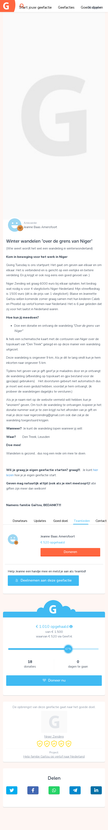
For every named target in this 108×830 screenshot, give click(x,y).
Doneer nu (54, 680)
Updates (40, 521)
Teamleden (82, 521)
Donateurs (20, 521)
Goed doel (60, 521)
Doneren (70, 552)
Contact (101, 521)
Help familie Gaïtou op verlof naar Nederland (54, 756)
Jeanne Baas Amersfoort (40, 227)
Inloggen (94, 7)
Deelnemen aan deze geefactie (43, 580)
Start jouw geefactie (35, 7)
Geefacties (66, 7)
